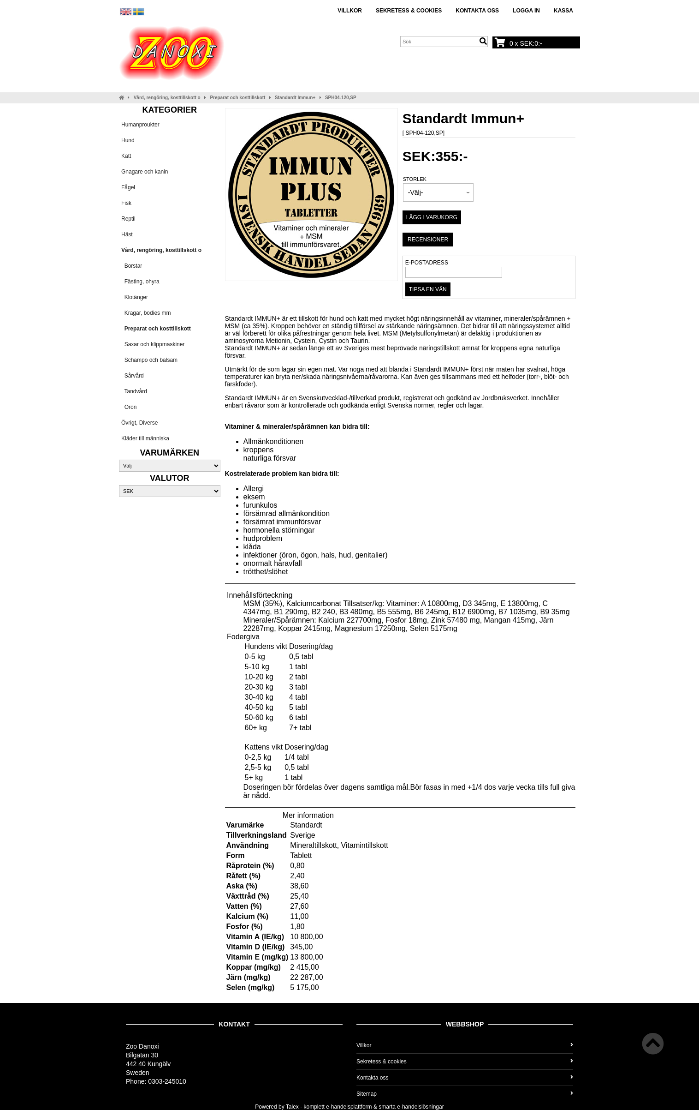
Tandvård (134, 391)
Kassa (563, 10)
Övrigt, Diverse (139, 423)
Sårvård (132, 375)
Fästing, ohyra (140, 281)
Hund (128, 140)
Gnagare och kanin (144, 171)
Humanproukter (140, 124)
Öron (128, 407)
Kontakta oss (477, 10)
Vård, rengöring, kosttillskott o (167, 97)
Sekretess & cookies (409, 10)
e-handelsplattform (349, 1107)
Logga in (526, 10)
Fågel (128, 187)
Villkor (350, 10)
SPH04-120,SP (340, 97)
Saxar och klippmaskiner (152, 344)
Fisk (126, 203)
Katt (126, 156)
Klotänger (134, 297)
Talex (292, 1107)
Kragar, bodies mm (146, 313)
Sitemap (464, 1094)
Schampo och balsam (149, 360)
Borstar (131, 266)
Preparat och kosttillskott (237, 97)
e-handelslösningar (420, 1107)
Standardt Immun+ (295, 97)
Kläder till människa (145, 438)
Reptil (128, 219)
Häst (127, 234)
